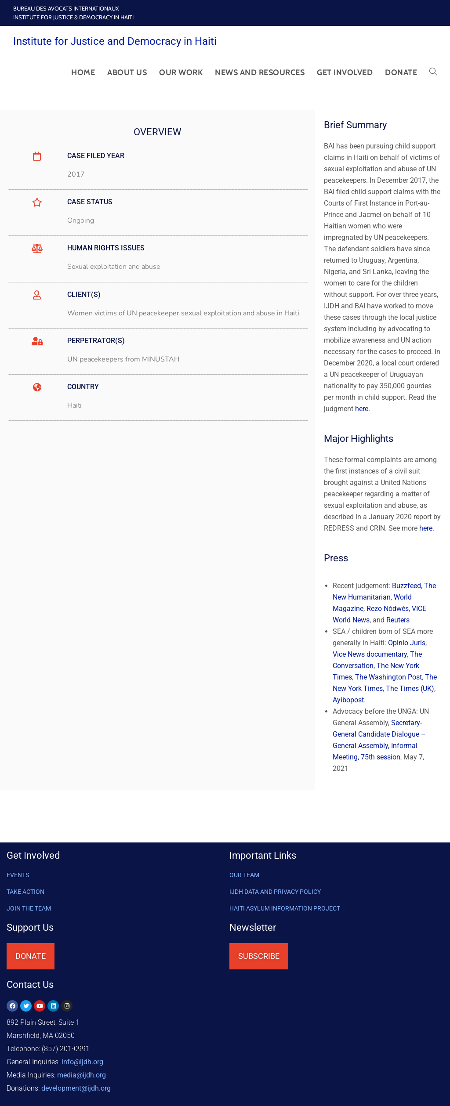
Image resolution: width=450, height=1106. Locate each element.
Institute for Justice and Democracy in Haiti (115, 41)
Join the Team (29, 908)
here (425, 528)
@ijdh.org (76, 1088)
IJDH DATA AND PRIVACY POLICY (275, 891)
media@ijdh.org (81, 1075)
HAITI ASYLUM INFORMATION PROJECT (284, 908)
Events (18, 874)
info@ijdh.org (82, 1062)
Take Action (25, 891)
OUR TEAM (244, 874)
